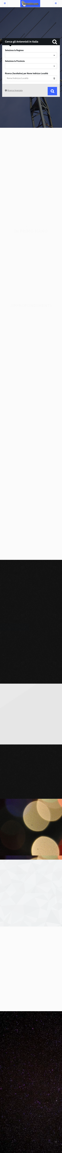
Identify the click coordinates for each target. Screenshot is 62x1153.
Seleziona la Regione (14, 50)
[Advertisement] (31, 170)
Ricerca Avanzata (15, 90)
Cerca (52, 91)
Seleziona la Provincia (15, 61)
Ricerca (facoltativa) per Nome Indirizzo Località (26, 73)
